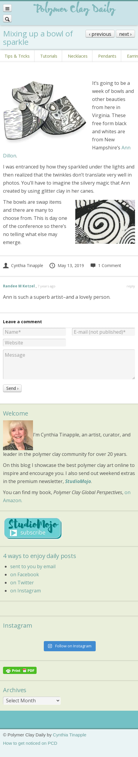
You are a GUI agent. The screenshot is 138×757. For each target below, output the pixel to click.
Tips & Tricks (17, 56)
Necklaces (78, 56)
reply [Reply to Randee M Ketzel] (131, 286)
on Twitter (22, 582)
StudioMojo (78, 481)
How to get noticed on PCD (30, 743)
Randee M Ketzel (19, 286)
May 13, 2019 (66, 265)
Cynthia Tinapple (23, 265)
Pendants (107, 56)
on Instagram (25, 590)
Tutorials (48, 56)
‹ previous (100, 34)
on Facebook (24, 574)
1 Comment (105, 265)
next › (125, 34)
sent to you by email (33, 566)
